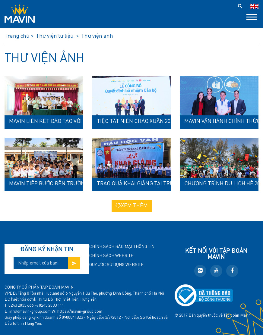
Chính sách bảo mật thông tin (121, 247)
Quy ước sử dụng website (116, 265)
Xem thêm (132, 205)
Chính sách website (111, 256)
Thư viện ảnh (44, 58)
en (254, 6)
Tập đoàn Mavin (237, 315)
